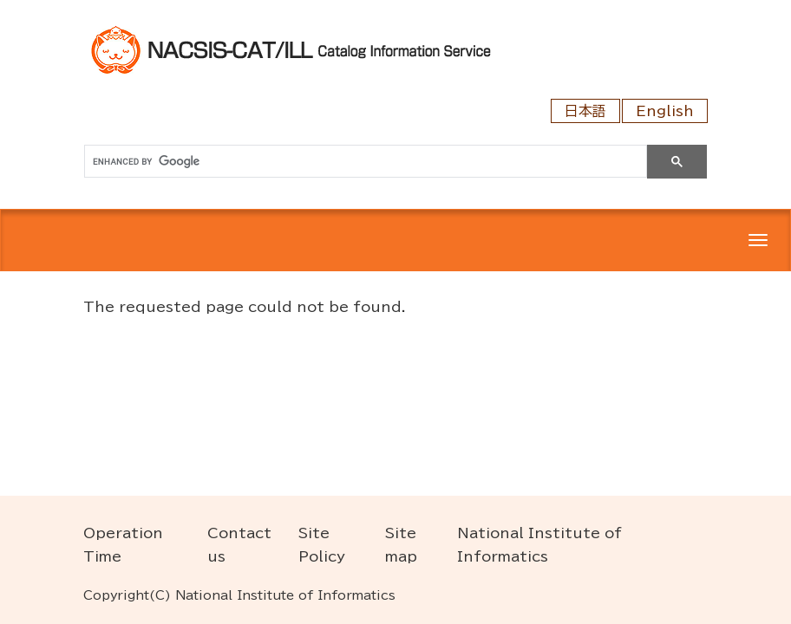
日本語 (585, 111)
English (665, 111)
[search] (364, 161)
